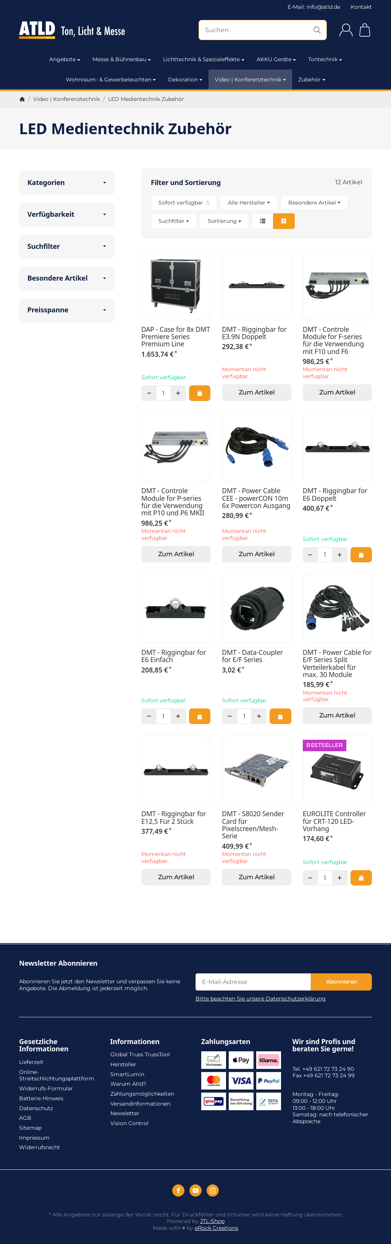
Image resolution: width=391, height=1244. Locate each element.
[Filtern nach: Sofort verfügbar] (184, 203)
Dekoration (185, 79)
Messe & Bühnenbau (121, 59)
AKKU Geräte (276, 59)
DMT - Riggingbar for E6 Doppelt (335, 494)
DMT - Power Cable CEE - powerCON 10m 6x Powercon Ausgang (256, 498)
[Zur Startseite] (72, 30)
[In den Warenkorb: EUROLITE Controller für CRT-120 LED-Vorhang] (361, 877)
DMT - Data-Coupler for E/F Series (252, 656)
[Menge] (163, 393)
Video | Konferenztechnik (250, 79)
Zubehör (311, 79)
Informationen (135, 1042)
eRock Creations (216, 1228)
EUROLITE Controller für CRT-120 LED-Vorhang (334, 821)
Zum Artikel (257, 392)
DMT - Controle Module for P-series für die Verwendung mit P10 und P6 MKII (172, 501)
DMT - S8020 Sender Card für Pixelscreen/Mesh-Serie (253, 825)
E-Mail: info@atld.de (314, 7)
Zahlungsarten (225, 1042)
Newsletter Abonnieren (58, 963)
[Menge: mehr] (178, 393)
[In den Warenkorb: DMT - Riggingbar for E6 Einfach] (199, 716)
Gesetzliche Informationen (43, 1045)
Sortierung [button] (224, 221)
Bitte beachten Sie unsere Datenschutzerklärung (261, 999)
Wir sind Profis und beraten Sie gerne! (323, 1045)
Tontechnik (325, 59)
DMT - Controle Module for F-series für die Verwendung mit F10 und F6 (333, 340)
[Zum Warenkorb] (365, 30)
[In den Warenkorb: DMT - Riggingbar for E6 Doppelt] (361, 554)
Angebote (64, 59)
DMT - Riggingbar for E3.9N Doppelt (254, 333)
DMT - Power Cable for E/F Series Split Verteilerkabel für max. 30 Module (337, 663)
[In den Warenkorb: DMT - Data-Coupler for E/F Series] (280, 716)
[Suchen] (263, 30)
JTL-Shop (212, 1221)
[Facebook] (178, 1190)
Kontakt (361, 7)
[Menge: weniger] (149, 393)
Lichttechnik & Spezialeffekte (203, 59)
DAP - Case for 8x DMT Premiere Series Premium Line (175, 337)
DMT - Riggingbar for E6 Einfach (173, 656)
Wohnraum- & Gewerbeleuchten (111, 79)
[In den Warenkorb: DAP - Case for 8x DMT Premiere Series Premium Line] (199, 393)
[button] (256, 212)
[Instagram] (213, 1190)
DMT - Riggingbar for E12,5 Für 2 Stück (173, 817)
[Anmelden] (346, 30)
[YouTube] (195, 1190)
